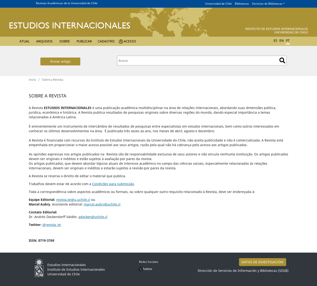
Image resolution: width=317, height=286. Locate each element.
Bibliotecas (242, 4)
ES (275, 40)
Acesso (130, 41)
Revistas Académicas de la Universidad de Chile (66, 3)
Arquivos (44, 41)
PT (288, 40)
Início (32, 79)
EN (281, 40)
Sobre (64, 41)
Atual (24, 41)
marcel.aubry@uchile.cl (102, 204)
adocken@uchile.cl (92, 217)
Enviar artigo (60, 61)
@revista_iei (51, 224)
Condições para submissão (113, 184)
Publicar (84, 41)
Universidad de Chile (218, 4)
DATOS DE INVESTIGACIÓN (262, 262)
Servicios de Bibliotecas (267, 4)
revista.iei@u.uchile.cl (73, 199)
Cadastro (106, 41)
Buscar (282, 60)
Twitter (145, 269)
